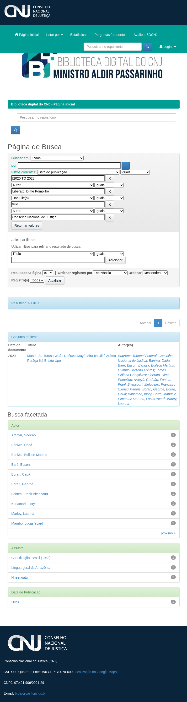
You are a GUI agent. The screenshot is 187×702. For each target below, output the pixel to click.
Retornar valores (27, 225)
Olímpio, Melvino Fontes (136, 370)
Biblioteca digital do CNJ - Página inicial (43, 104)
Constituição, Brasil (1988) (31, 558)
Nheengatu (19, 577)
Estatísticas (78, 35)
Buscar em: (20, 158)
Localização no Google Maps (95, 672)
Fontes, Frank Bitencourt (29, 494)
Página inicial (27, 35)
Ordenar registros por (75, 273)
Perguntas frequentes (111, 35)
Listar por (54, 35)
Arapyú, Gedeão (146, 380)
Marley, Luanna (22, 514)
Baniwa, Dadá (159, 360)
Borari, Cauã (20, 474)
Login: (167, 46)
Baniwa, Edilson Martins (156, 365)
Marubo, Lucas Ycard (149, 399)
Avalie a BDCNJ (146, 35)
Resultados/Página (26, 273)
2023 (15, 602)
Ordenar (134, 273)
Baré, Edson (127, 365)
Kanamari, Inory (139, 394)
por (14, 165)
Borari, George (153, 389)
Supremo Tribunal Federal (137, 356)
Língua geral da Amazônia (30, 568)
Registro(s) (20, 280)
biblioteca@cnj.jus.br (30, 693)
